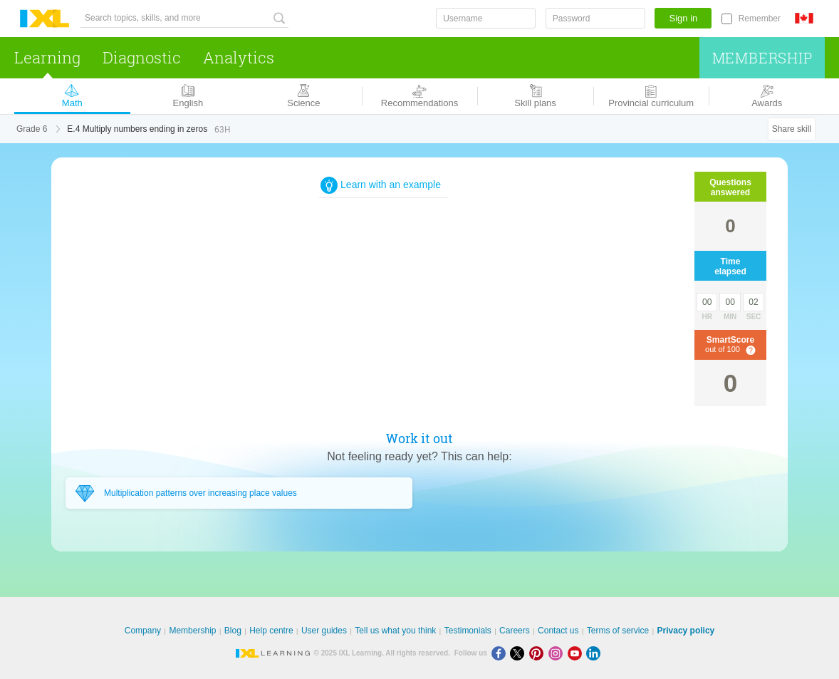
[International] (810, 18)
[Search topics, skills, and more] (184, 18)
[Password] (595, 18)
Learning (47, 57)
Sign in (683, 18)
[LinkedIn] (594, 653)
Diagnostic (142, 57)
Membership (762, 57)
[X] (519, 653)
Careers (514, 631)
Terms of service (618, 631)
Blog (232, 631)
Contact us (558, 631)
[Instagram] (558, 653)
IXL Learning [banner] (44, 19)
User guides (324, 631)
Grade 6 (31, 129)
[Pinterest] (538, 653)
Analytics (238, 57)
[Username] (486, 18)
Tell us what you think (395, 631)
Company (143, 631)
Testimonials (467, 631)
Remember (760, 19)
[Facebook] (501, 653)
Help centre (271, 631)
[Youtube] (577, 653)
